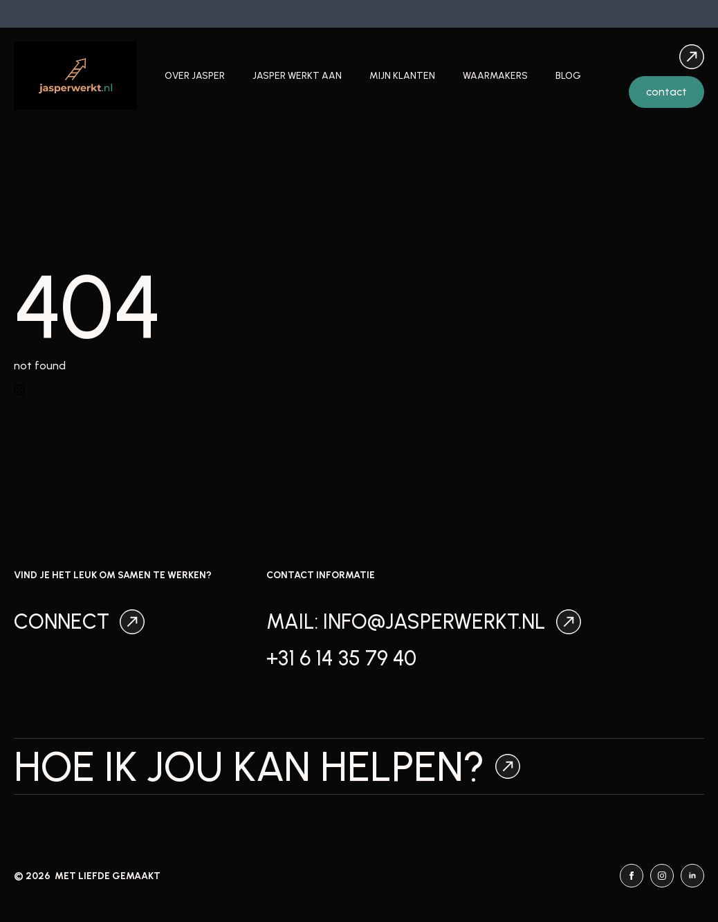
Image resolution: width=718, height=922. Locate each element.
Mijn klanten (402, 76)
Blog (568, 76)
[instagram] (662, 875)
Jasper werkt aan (297, 76)
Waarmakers (495, 76)
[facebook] (631, 875)
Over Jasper (195, 76)
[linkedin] (692, 875)
